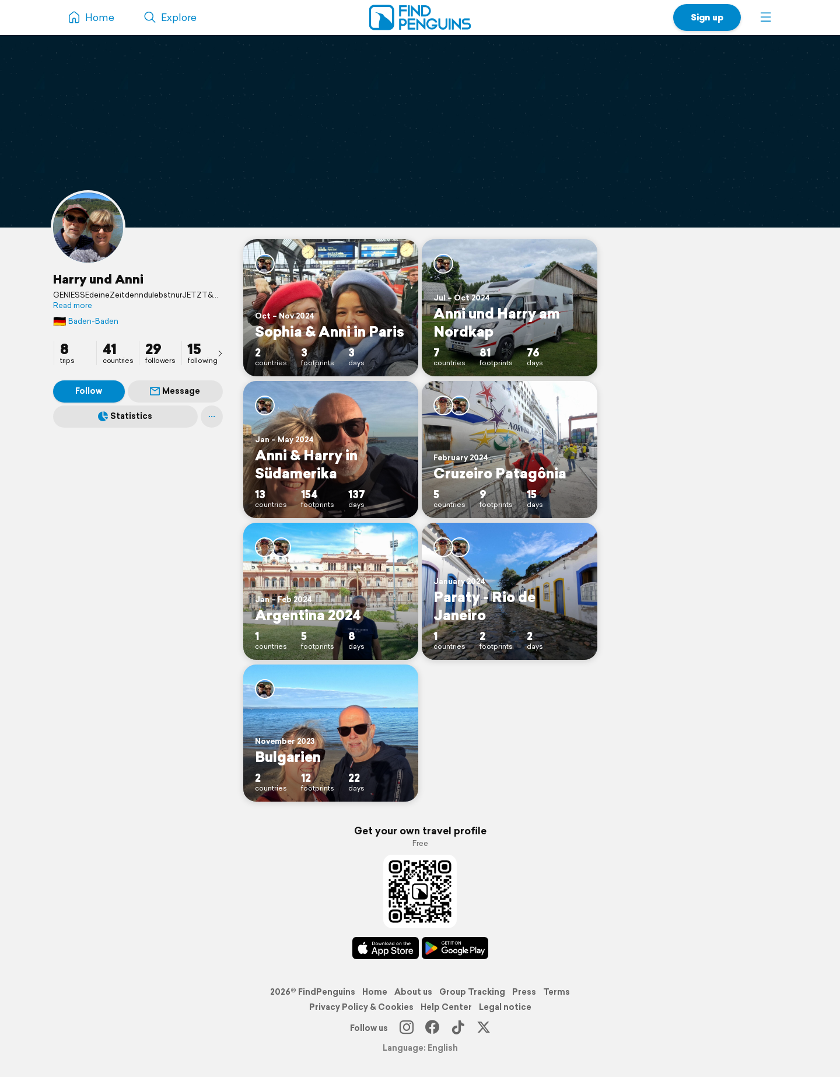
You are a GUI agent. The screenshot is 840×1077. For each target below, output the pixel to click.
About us (413, 992)
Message (175, 391)
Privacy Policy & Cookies (361, 1007)
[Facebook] (432, 1028)
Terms (556, 992)
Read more (72, 305)
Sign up (707, 17)
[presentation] (220, 353)
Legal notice (505, 1007)
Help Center (446, 1007)
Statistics (125, 416)
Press (524, 992)
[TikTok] (458, 1028)
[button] (766, 17)
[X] (484, 1028)
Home (374, 992)
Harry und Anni (98, 279)
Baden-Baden (85, 321)
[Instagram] (407, 1028)
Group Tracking (472, 992)
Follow (88, 391)
